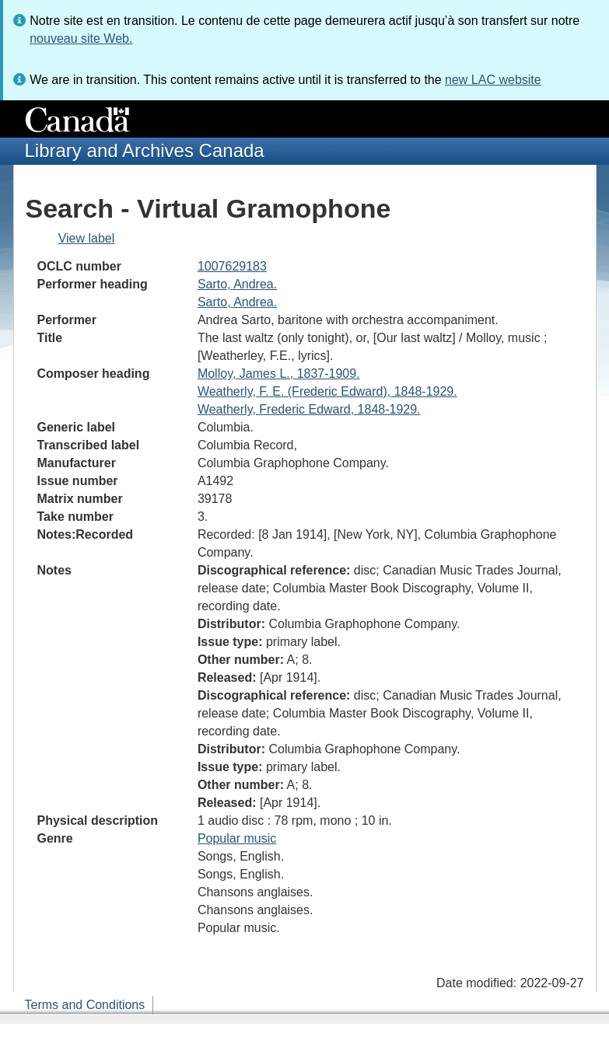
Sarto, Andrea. (237, 284)
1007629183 (232, 266)
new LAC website (493, 79)
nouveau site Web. (81, 38)
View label (86, 238)
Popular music (237, 838)
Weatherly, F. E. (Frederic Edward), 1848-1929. (327, 391)
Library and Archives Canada (144, 150)
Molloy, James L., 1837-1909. (279, 373)
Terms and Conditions (85, 1004)
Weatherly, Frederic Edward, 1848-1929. (309, 409)
